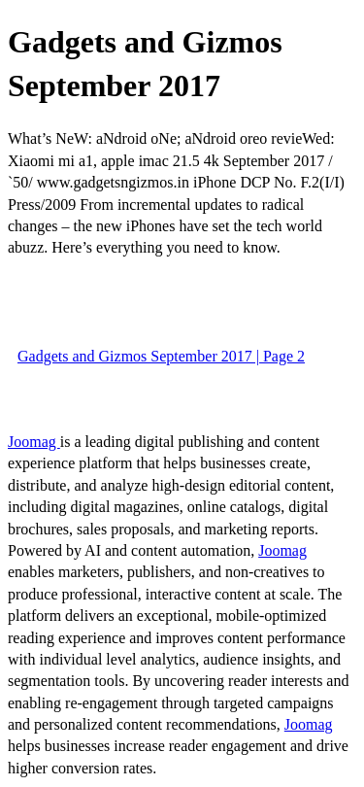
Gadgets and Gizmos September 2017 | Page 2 (161, 356)
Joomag (34, 441)
